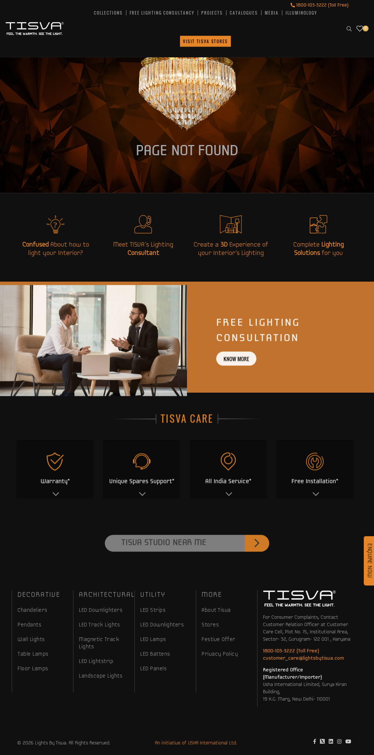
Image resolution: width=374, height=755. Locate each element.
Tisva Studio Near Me (195, 561)
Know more (236, 377)
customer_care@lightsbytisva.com (303, 658)
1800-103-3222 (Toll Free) (319, 5)
